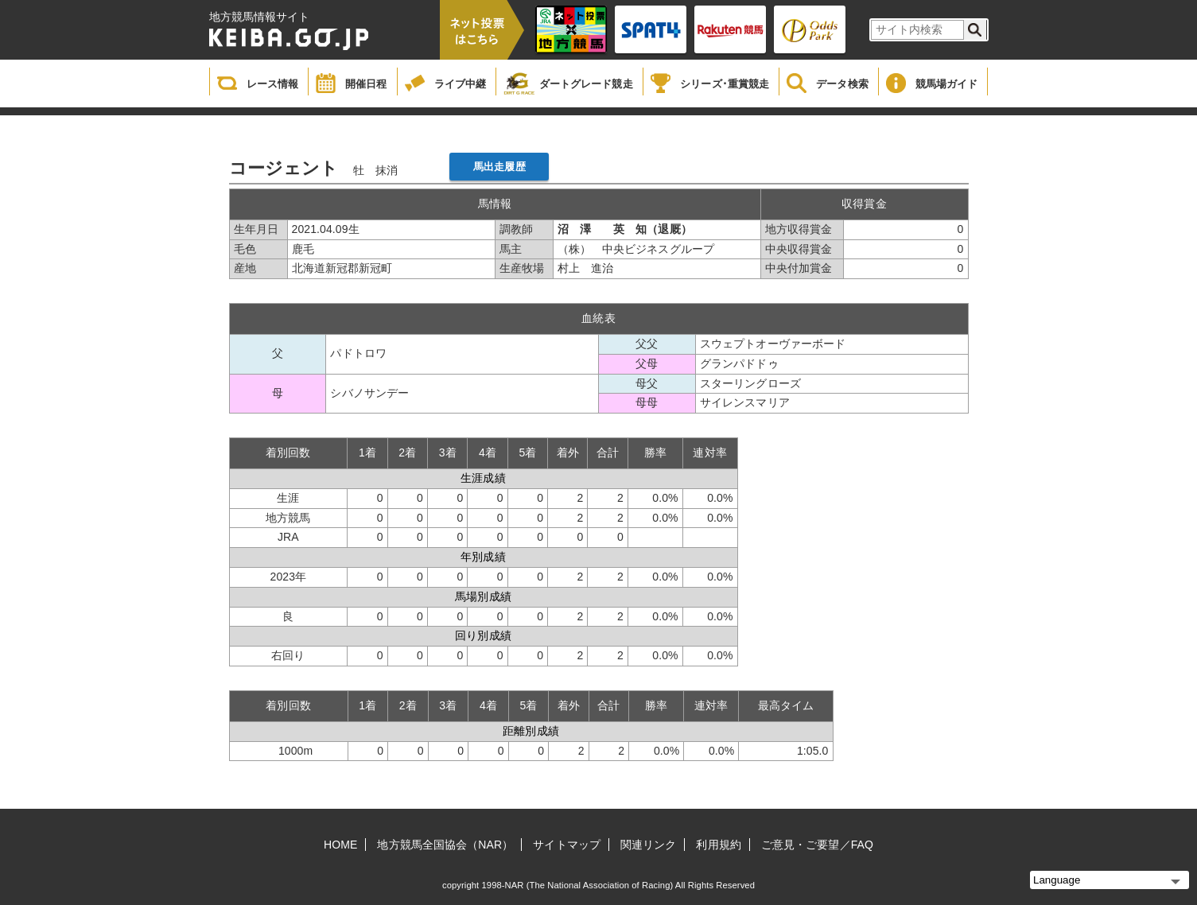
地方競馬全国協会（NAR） (445, 844)
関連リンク (648, 844)
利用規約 (718, 844)
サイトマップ (566, 844)
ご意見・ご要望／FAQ (817, 844)
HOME (340, 844)
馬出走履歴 (499, 167)
